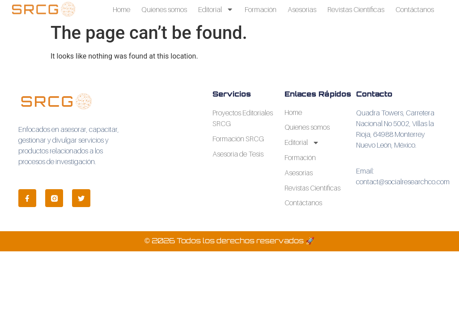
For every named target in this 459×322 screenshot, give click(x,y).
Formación (260, 9)
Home (121, 9)
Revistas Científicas (355, 9)
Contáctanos (414, 9)
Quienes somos (164, 9)
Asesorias (302, 9)
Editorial (216, 9)
